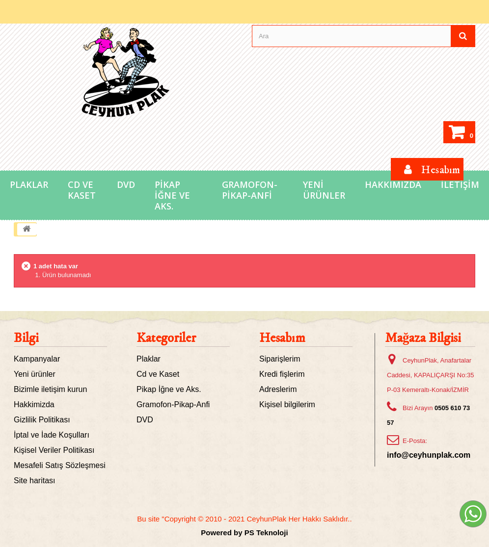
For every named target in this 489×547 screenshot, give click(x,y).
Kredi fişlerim (281, 374)
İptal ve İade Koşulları (51, 435)
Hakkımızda (393, 184)
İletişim (460, 184)
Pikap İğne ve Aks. (172, 195)
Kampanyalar (37, 359)
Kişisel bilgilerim (287, 404)
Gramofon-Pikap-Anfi (249, 190)
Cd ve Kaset (82, 190)
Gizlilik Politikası (42, 420)
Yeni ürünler (34, 374)
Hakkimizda (34, 404)
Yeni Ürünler (324, 190)
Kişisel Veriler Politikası (54, 450)
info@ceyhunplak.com (428, 455)
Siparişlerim (279, 359)
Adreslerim (278, 389)
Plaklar (29, 184)
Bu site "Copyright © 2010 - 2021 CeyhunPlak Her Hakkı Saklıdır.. (244, 519)
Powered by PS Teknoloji (244, 532)
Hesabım (282, 338)
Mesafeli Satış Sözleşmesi (60, 465)
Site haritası (34, 480)
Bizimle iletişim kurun (50, 389)
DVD (126, 184)
